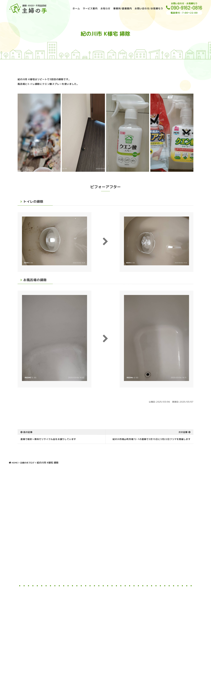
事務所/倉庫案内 (122, 8)
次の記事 (183, 432)
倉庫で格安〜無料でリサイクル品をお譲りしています (48, 439)
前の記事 (28, 432)
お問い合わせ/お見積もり (149, 8)
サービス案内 (90, 8)
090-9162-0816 (186, 7)
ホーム (76, 8)
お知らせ (105, 8)
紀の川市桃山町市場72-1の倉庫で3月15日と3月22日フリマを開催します (151, 439)
